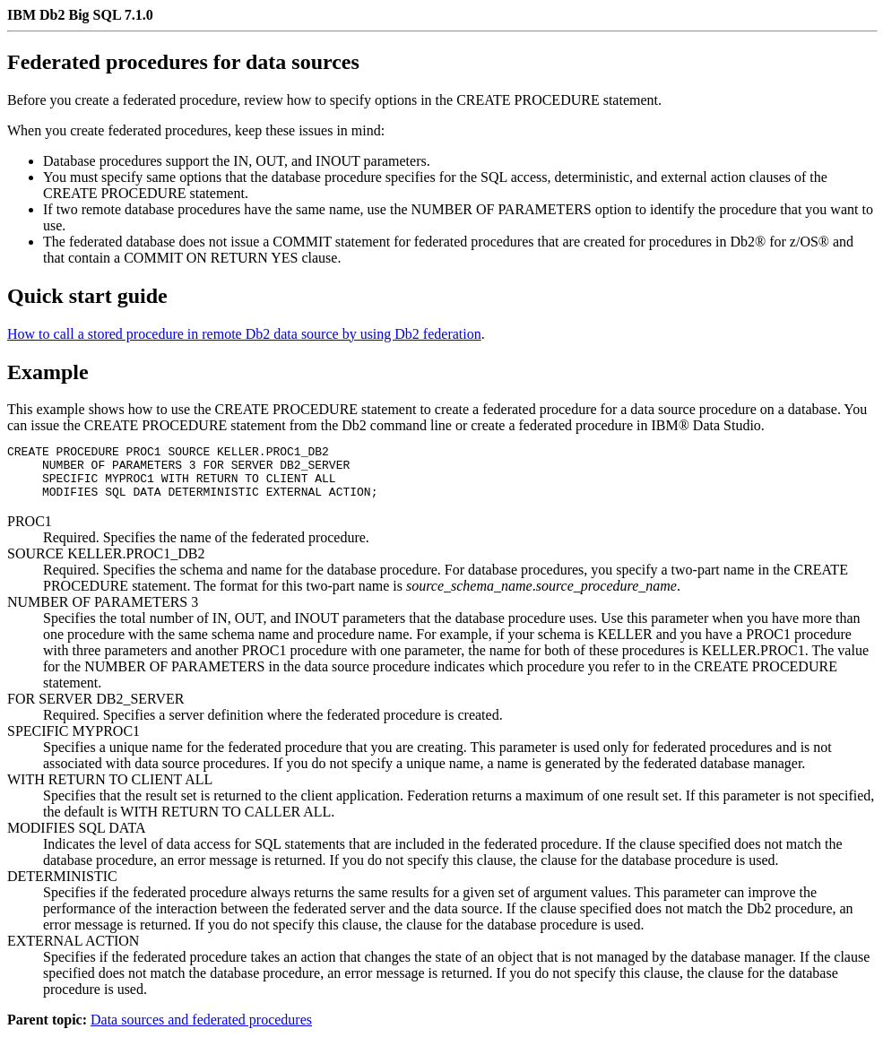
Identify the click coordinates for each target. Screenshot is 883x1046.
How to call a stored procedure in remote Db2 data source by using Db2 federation (244, 333)
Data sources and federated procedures (201, 1030)
